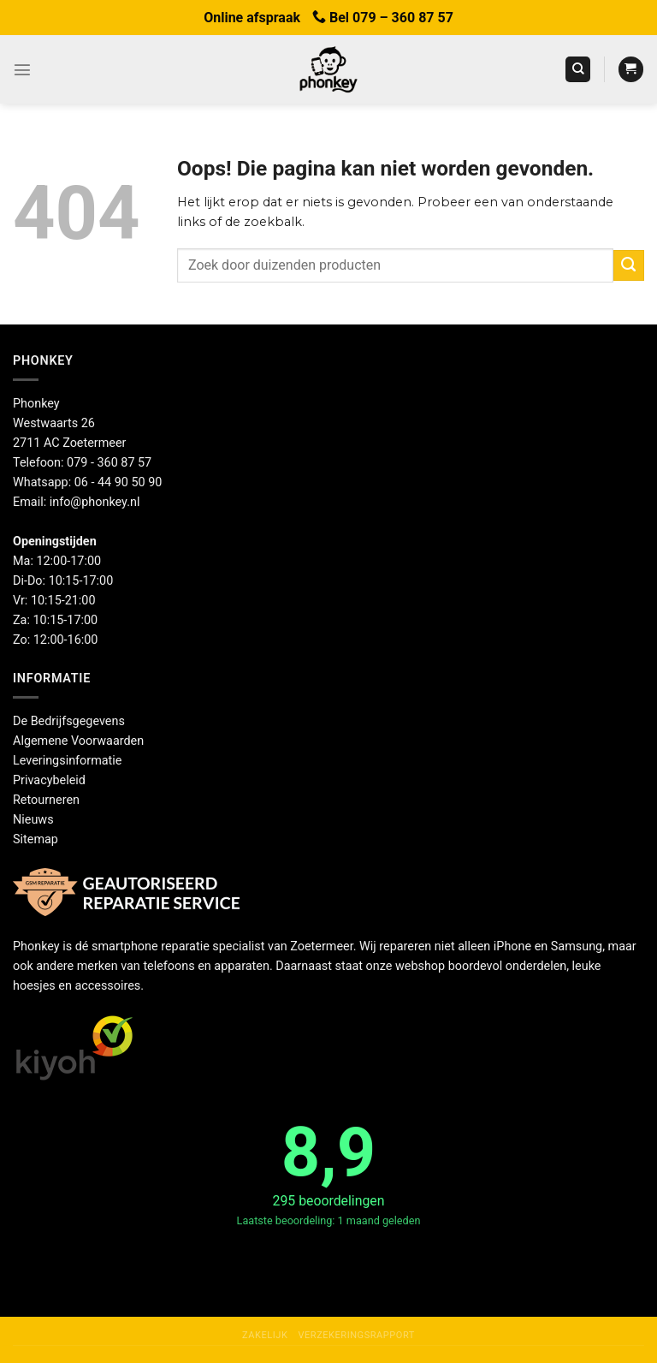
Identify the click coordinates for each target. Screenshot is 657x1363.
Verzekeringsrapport (356, 1335)
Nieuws (33, 819)
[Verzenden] (628, 265)
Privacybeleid (49, 780)
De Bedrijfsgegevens (69, 721)
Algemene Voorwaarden (78, 741)
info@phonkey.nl (95, 502)
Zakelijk (264, 1335)
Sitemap (35, 839)
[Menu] (22, 69)
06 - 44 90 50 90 (118, 482)
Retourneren (46, 800)
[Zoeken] (577, 69)
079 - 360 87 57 (109, 462)
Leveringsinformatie (67, 760)
